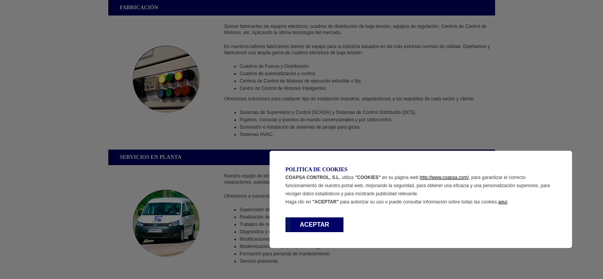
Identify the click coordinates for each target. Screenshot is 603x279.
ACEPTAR (314, 224)
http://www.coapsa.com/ (444, 177)
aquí (502, 202)
